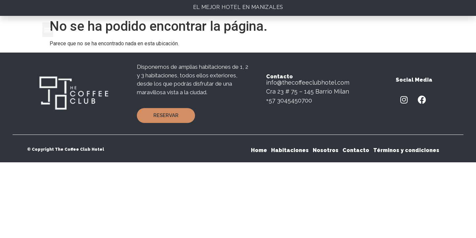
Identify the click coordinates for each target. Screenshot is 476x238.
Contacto (355, 150)
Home (259, 150)
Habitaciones (290, 150)
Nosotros (325, 150)
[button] (47, 29)
